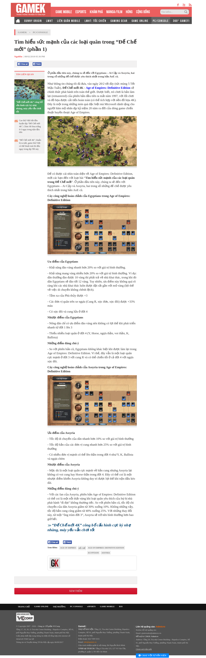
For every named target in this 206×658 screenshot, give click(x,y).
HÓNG (129, 11)
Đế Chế (82, 548)
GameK (22, 32)
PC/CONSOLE (161, 20)
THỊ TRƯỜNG (59, 607)
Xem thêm (75, 591)
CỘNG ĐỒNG (143, 11)
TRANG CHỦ (24, 607)
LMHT (49, 20)
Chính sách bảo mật (144, 649)
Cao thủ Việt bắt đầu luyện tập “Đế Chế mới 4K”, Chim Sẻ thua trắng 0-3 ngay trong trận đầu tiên (30, 126)
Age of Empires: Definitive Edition (108, 87)
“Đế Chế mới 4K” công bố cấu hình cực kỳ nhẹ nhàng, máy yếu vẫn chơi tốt (29, 107)
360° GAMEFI (181, 20)
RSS (121, 606)
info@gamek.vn (90, 642)
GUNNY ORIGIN (33, 20)
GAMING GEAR (119, 20)
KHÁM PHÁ (96, 11)
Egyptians (93, 553)
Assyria (105, 553)
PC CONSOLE (76, 606)
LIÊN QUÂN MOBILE (68, 20)
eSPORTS (80, 11)
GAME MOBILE (64, 11)
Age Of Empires (68, 548)
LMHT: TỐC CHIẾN (95, 20)
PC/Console (40, 32)
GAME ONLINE (140, 20)
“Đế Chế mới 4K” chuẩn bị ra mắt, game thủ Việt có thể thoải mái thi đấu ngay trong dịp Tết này (30, 144)
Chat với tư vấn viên (152, 656)
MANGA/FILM (114, 11)
